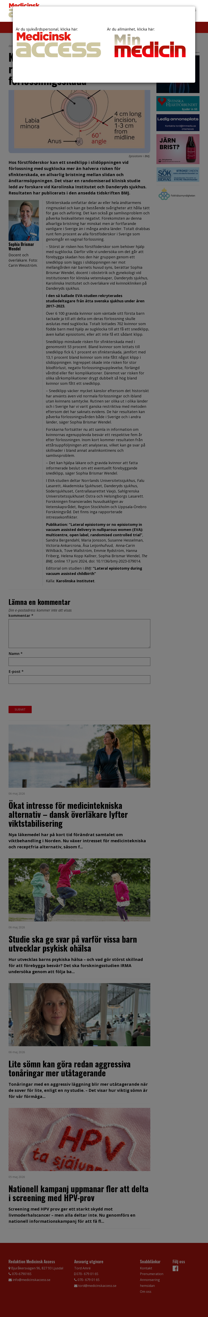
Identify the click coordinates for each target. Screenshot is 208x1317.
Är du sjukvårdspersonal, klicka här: (58, 42)
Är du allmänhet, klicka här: (149, 43)
